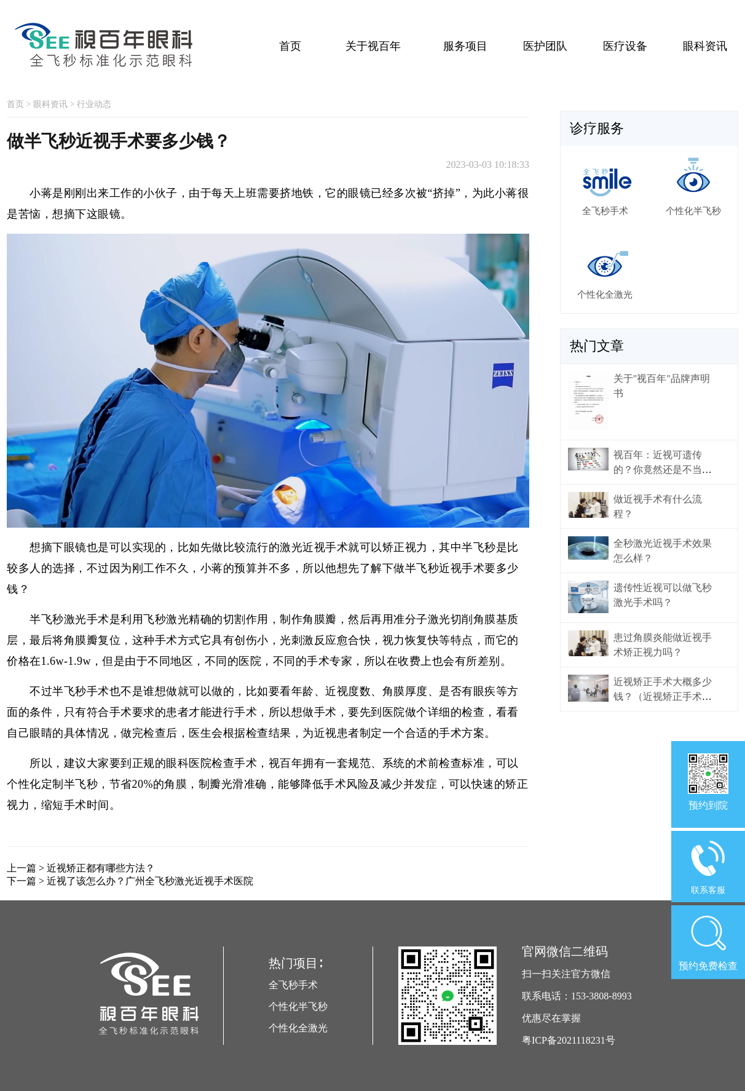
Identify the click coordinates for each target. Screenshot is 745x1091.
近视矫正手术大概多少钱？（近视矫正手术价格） (662, 696)
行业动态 (94, 104)
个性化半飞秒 (298, 1006)
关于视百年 (373, 46)
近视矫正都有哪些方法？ (101, 868)
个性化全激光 (298, 1028)
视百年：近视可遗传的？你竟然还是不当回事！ (662, 470)
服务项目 (465, 46)
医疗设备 (625, 46)
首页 (290, 46)
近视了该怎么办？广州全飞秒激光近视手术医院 (150, 881)
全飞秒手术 (293, 985)
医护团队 (545, 46)
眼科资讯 (705, 46)
